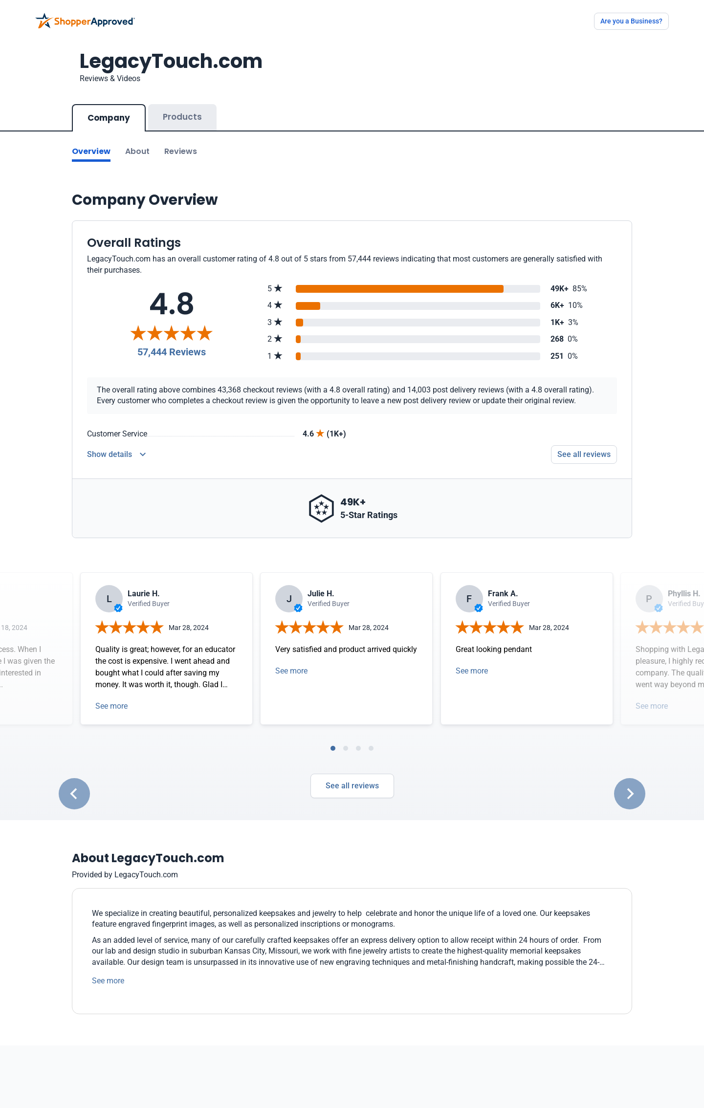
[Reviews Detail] (116, 454)
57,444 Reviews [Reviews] (171, 352)
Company (109, 118)
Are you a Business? (631, 21)
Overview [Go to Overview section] (91, 151)
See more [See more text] (108, 980)
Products (182, 117)
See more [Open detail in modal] (111, 706)
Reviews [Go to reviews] (180, 151)
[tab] (332, 748)
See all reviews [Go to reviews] (584, 454)
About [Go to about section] (137, 151)
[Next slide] (629, 793)
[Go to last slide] (74, 793)
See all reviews (352, 785)
